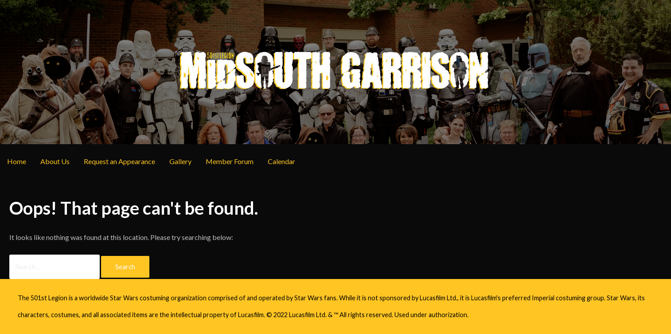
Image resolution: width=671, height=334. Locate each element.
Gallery (180, 161)
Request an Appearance (119, 161)
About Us (55, 161)
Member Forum (230, 161)
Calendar (281, 161)
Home (16, 161)
